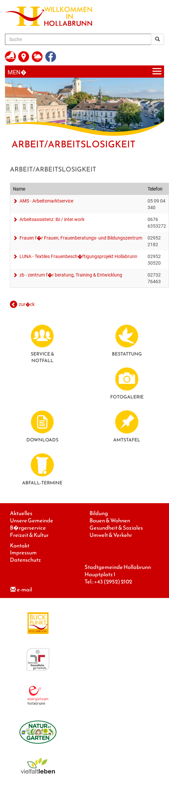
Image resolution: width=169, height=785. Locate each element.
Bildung (98, 513)
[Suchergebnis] (157, 39)
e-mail (24, 589)
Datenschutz (25, 560)
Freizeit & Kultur (29, 535)
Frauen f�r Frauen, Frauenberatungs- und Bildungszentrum (80, 238)
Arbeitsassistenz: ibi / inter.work (51, 219)
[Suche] (78, 39)
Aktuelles (21, 513)
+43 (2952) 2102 (113, 582)
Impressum (23, 552)
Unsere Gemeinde (31, 520)
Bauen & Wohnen (109, 520)
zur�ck (27, 304)
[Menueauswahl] (84, 71)
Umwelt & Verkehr (110, 535)
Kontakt (19, 546)
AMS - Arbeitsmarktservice (45, 201)
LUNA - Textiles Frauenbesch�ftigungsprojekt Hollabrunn (77, 256)
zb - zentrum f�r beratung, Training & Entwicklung (70, 275)
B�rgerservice (28, 528)
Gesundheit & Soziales (116, 528)
